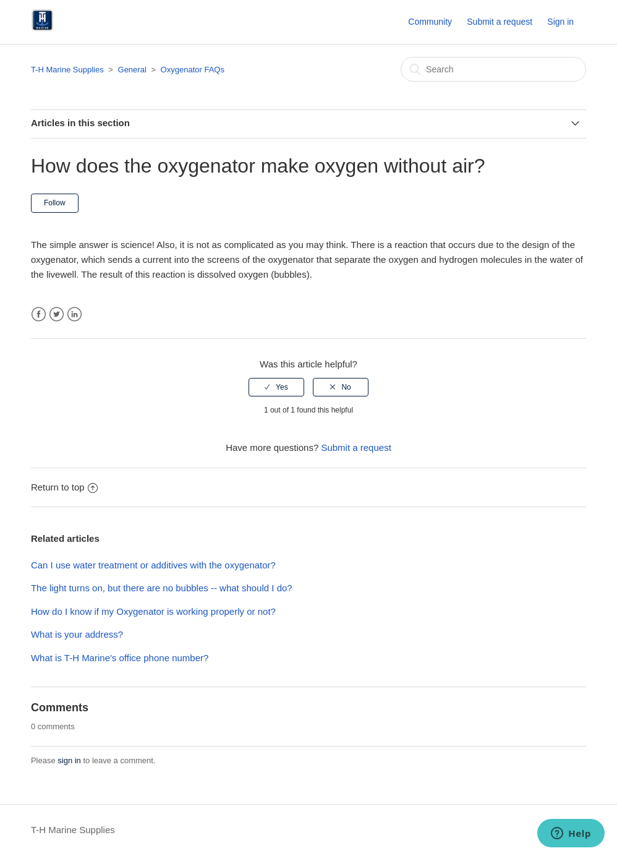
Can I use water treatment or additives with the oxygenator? (153, 565)
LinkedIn (74, 314)
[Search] (493, 69)
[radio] (276, 387)
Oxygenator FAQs (192, 69)
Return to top (64, 487)
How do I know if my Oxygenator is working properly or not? (153, 611)
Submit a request (499, 22)
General (132, 69)
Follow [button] (55, 203)
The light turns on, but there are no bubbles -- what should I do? (161, 588)
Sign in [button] (560, 22)
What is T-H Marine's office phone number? (119, 658)
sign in (69, 760)
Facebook (38, 314)
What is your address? (77, 634)
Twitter (56, 314)
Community (430, 22)
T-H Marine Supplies (67, 69)
